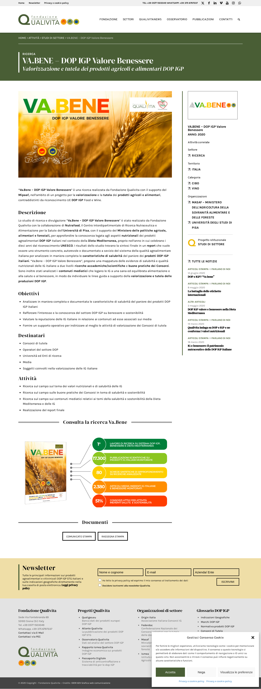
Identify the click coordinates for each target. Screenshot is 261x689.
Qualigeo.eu (89, 617)
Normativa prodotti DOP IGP (217, 626)
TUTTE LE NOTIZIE (204, 261)
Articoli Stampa (198, 269)
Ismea (145, 653)
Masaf (145, 639)
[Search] (239, 19)
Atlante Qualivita (92, 628)
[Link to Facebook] (209, 3)
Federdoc (147, 625)
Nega (201, 672)
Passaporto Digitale (94, 658)
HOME (22, 38)
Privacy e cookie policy (191, 681)
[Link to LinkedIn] (215, 3)
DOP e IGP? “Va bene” (201, 277)
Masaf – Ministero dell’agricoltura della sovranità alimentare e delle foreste (211, 209)
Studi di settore (53, 38)
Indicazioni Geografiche (215, 617)
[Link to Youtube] (227, 3)
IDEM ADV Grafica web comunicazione (90, 683)
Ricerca (198, 155)
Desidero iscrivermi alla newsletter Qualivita (124, 585)
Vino (195, 188)
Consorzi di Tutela (212, 630)
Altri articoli (196, 301)
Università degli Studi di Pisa (212, 225)
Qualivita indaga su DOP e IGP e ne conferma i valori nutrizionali (209, 329)
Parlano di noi (220, 269)
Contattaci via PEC (29, 636)
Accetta (170, 672)
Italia (196, 169)
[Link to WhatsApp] (240, 3)
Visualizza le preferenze (236, 672)
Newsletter (34, 3)
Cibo (195, 183)
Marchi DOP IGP (210, 621)
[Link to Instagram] (233, 3)
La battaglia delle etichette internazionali (204, 293)
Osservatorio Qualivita (95, 639)
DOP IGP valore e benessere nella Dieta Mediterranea (212, 311)
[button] (253, 637)
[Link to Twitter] (203, 3)
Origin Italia (148, 617)
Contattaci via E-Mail (31, 632)
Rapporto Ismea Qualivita (97, 647)
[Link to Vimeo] (221, 3)
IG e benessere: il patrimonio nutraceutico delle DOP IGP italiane (210, 347)
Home (21, 3)
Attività (34, 38)
